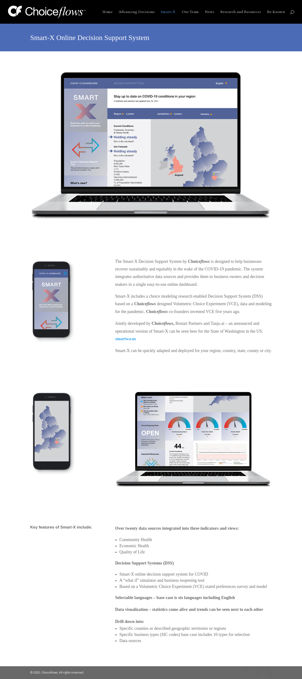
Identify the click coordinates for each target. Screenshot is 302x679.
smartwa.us (125, 338)
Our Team (190, 12)
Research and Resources (240, 12)
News (209, 12)
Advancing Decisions (137, 12)
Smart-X (168, 12)
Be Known (276, 12)
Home (107, 12)
